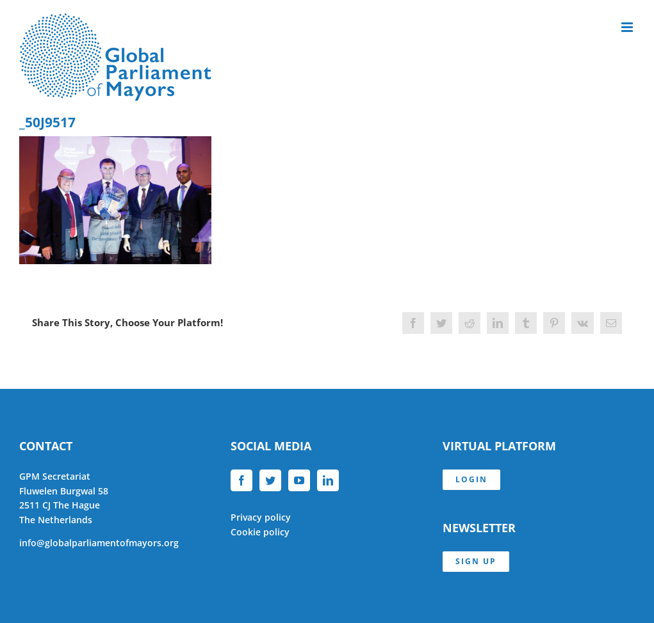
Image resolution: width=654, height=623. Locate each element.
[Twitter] (270, 480)
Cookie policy (260, 532)
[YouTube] (299, 480)
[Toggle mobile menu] (628, 27)
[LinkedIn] (328, 480)
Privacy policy (261, 517)
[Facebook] (241, 480)
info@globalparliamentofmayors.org (99, 543)
